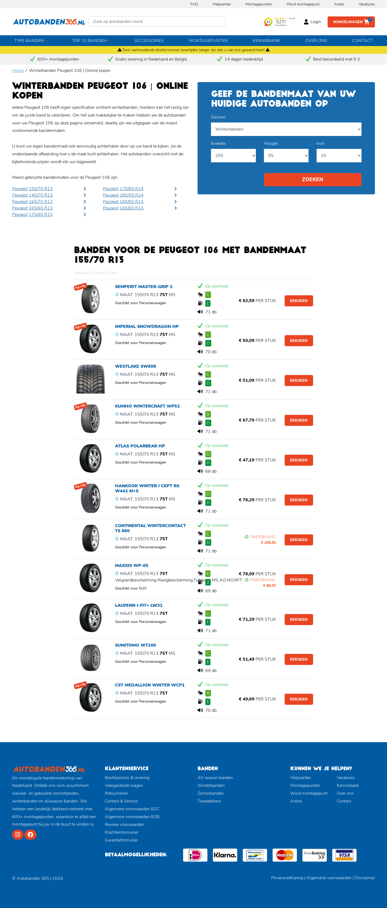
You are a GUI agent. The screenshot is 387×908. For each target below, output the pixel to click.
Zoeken (312, 179)
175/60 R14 (132, 189)
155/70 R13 (41, 189)
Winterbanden (211, 785)
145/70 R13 (41, 195)
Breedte (218, 143)
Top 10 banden (89, 41)
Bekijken (299, 300)
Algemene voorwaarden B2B (132, 817)
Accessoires (149, 41)
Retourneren (116, 793)
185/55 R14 (132, 195)
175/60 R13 (41, 215)
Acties (339, 4)
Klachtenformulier (121, 832)
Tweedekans (209, 801)
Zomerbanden (211, 793)
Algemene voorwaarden (329, 878)
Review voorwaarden (124, 825)
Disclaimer (365, 878)
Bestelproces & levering (127, 778)
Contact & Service (121, 801)
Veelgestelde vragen (124, 785)
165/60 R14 (132, 208)
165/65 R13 (41, 208)
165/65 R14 (132, 202)
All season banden (215, 778)
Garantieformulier (121, 840)
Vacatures (367, 4)
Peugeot (20, 189)
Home (18, 70)
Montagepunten (258, 4)
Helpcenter (222, 4)
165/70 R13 (41, 202)
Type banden (29, 41)
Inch (320, 143)
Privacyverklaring (287, 878)
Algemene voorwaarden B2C (132, 809)
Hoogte (271, 143)
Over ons (316, 41)
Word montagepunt (303, 4)
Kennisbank (266, 41)
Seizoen (218, 117)
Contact (362, 41)
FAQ (194, 4)
